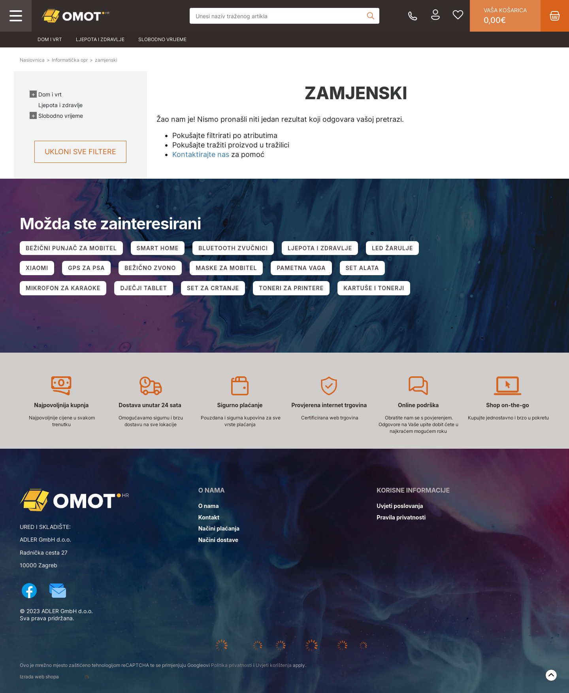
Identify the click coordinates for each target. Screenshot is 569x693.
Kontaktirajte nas (200, 154)
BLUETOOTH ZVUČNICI (233, 248)
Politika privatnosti (231, 665)
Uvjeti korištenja (274, 665)
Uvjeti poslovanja (400, 505)
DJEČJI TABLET (143, 288)
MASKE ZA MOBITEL (226, 267)
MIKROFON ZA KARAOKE (63, 288)
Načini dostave (218, 539)
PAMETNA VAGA (301, 267)
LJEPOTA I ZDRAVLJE (320, 248)
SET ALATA (362, 267)
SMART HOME (158, 248)
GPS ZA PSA (86, 267)
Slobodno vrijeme (162, 39)
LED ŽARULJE (392, 248)
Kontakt (208, 517)
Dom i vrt (50, 39)
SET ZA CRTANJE (213, 288)
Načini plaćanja (219, 528)
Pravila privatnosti (401, 517)
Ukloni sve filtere (80, 151)
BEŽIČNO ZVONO (150, 267)
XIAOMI (37, 267)
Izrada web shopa (64, 677)
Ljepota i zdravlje (100, 39)
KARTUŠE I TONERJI (373, 288)
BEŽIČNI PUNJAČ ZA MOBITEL (71, 248)
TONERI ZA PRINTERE (291, 288)
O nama (208, 505)
